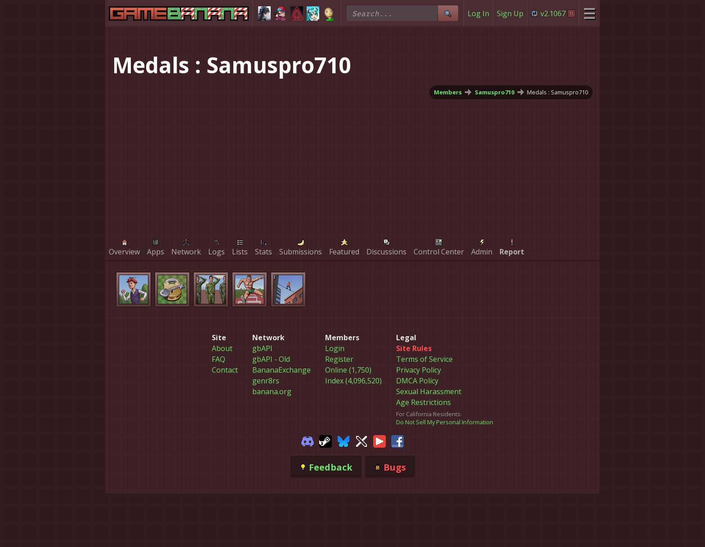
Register (339, 359)
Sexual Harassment (428, 391)
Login (334, 348)
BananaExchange (281, 370)
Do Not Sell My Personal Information (444, 422)
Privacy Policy (418, 370)
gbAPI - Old (271, 359)
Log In (478, 13)
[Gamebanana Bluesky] (343, 440)
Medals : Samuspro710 (557, 92)
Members (448, 92)
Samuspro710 (494, 92)
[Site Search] (447, 13)
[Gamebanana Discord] (307, 440)
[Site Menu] (589, 13)
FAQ (218, 359)
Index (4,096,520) (353, 381)
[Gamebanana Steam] (325, 440)
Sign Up (510, 13)
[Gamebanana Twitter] (361, 440)
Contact (225, 370)
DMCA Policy (417, 381)
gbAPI (262, 348)
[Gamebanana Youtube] (379, 440)
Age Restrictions (423, 402)
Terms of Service (424, 359)
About (222, 348)
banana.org (271, 391)
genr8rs (265, 381)
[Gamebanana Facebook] (397, 440)
